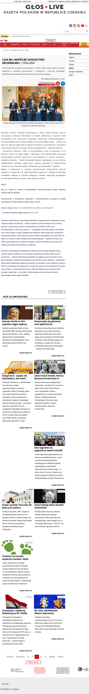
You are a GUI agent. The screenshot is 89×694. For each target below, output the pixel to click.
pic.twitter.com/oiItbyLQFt (43, 208)
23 (41, 657)
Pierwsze (10, 657)
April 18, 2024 (33, 213)
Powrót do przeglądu (57, 291)
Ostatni (60, 657)
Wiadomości (16, 50)
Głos (7, 50)
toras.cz (16, 689)
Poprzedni (20, 657)
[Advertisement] (17, 451)
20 (28, 657)
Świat (27, 50)
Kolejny (52, 657)
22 (37, 657)
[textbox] (74, 32)
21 (32, 657)
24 (46, 657)
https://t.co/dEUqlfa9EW (23, 208)
